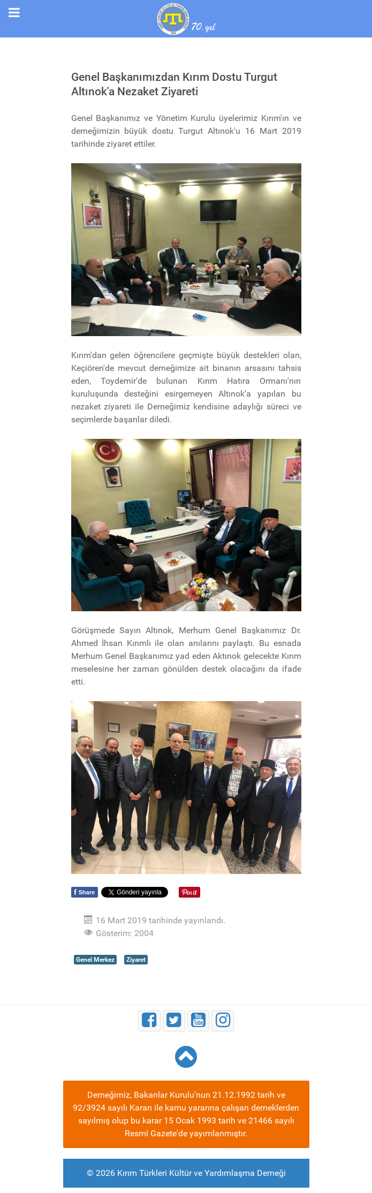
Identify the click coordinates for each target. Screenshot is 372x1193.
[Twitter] (174, 1020)
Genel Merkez (95, 959)
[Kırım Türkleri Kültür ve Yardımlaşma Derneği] (186, 18)
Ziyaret (136, 959)
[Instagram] (222, 1020)
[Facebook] (149, 1020)
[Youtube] (198, 1020)
